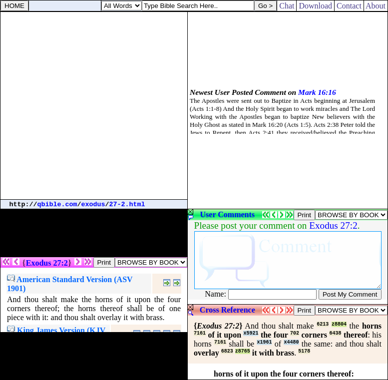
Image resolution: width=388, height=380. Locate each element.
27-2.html (127, 204)
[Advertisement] (93, 105)
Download (315, 5)
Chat (286, 5)
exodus (93, 204)
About (376, 5)
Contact (349, 5)
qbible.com (57, 204)
